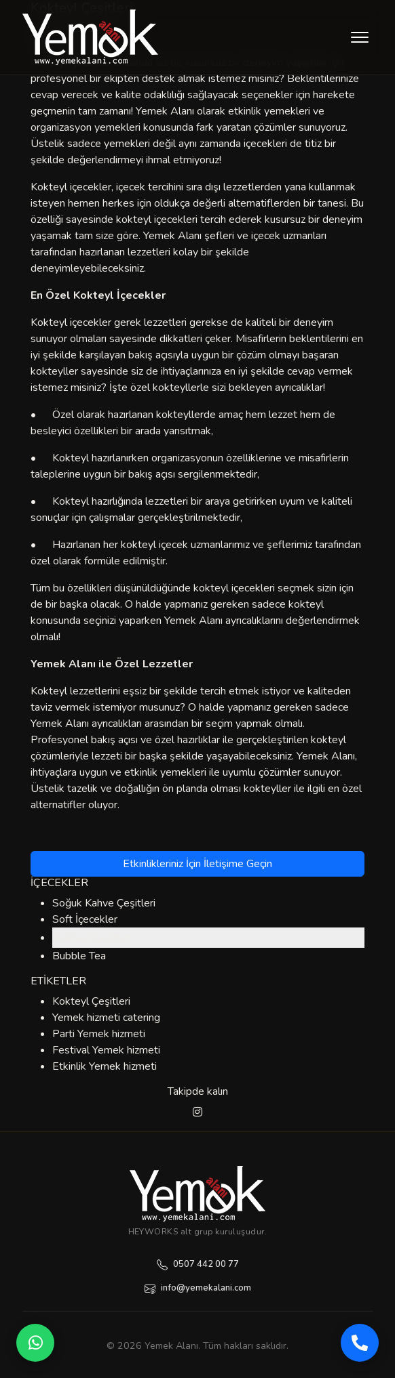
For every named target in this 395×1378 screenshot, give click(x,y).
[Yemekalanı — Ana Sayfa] (197, 1194)
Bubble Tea (79, 955)
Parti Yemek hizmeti (98, 1033)
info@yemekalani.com (198, 1288)
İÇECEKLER (59, 882)
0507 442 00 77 (198, 1264)
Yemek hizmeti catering (106, 1017)
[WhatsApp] (35, 1343)
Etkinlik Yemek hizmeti (104, 1066)
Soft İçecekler (84, 919)
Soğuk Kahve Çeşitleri (103, 903)
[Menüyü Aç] (360, 37)
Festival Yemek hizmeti (106, 1050)
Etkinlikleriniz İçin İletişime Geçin (197, 863)
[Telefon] (360, 1343)
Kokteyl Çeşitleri (93, 937)
